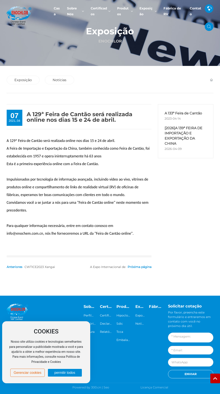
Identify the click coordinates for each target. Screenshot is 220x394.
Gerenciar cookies (27, 372)
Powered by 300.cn (86, 387)
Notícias (59, 80)
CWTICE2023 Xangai (39, 267)
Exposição (110, 31)
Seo (106, 387)
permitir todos (64, 372)
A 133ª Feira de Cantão (183, 113)
